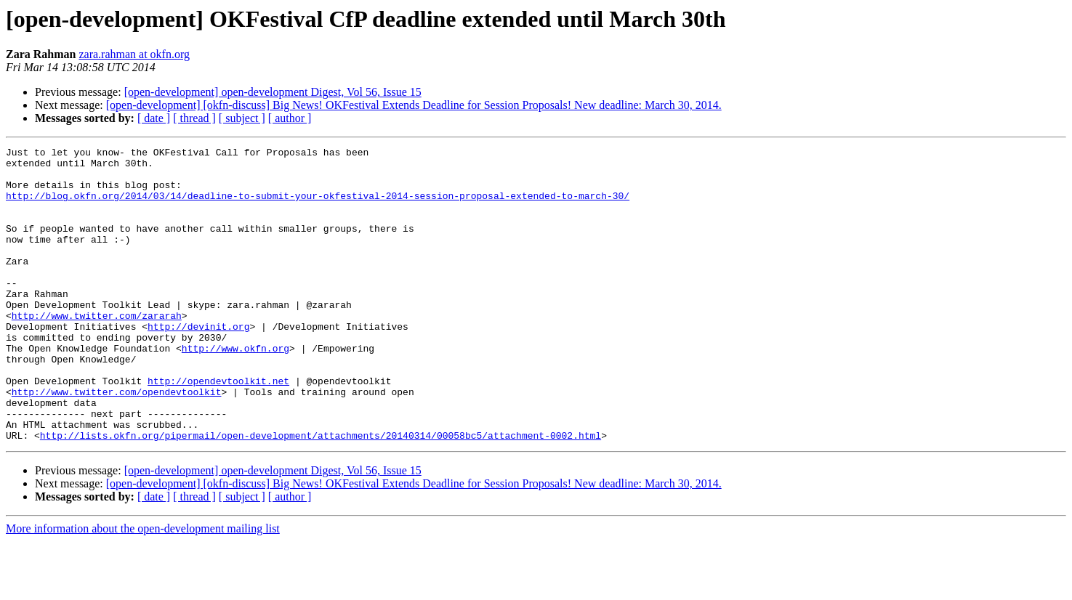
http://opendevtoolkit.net (218, 428)
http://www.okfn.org (235, 389)
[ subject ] (242, 118)
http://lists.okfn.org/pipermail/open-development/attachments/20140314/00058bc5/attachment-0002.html (320, 493)
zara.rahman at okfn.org (134, 54)
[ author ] (290, 118)
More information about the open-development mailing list (143, 587)
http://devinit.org (198, 363)
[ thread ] (194, 118)
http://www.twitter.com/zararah (97, 350)
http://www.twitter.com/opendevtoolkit (117, 441)
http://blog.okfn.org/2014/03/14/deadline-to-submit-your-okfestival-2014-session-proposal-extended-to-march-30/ (317, 206)
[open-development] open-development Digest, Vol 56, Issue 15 (273, 92)
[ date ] (153, 118)
